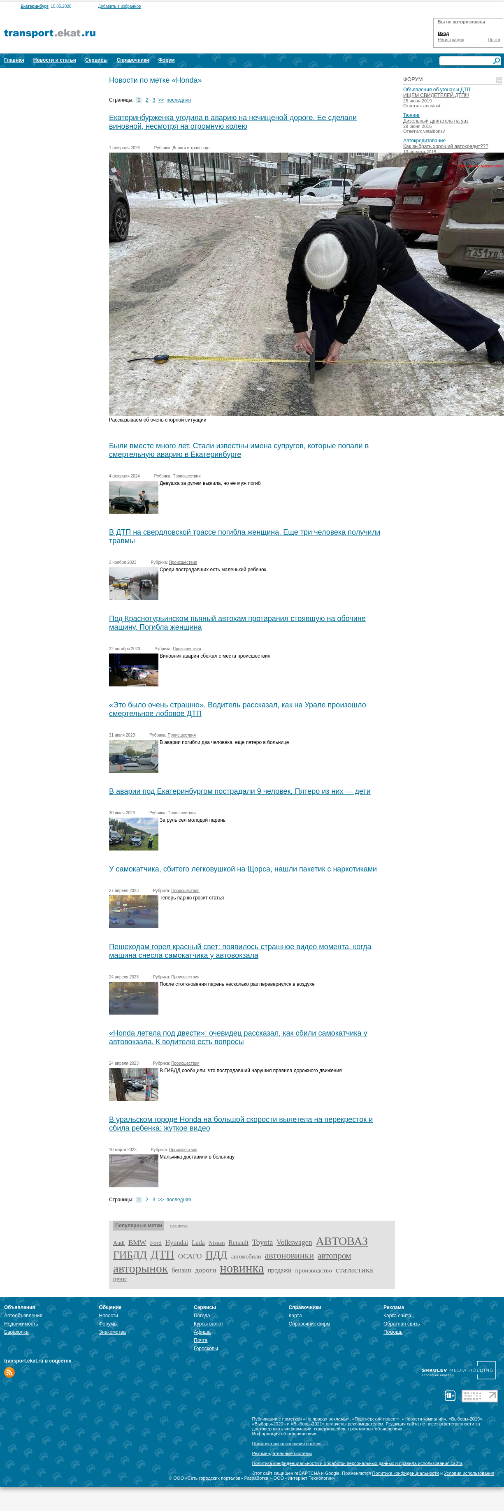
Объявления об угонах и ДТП (436, 90)
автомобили (246, 1256)
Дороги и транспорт (191, 148)
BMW (137, 1242)
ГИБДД (130, 1255)
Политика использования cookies (287, 1443)
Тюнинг (411, 115)
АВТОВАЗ (342, 1241)
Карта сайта (397, 1316)
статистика (354, 1269)
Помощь (392, 1332)
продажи (280, 1270)
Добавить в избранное (119, 6)
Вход (443, 33)
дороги (205, 1270)
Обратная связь (401, 1324)
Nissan (217, 1243)
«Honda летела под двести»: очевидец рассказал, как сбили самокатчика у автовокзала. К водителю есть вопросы (238, 1037)
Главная (14, 60)
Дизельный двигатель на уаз (435, 121)
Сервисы (96, 60)
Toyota (262, 1242)
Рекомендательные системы (282, 1453)
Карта (295, 1316)
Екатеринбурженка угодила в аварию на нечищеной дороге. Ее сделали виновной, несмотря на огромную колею (233, 122)
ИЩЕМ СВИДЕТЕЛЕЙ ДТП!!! (436, 95)
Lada (198, 1242)
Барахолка (16, 1332)
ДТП (162, 1254)
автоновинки (289, 1255)
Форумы (108, 1324)
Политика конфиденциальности (405, 1473)
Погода (202, 1316)
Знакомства (112, 1332)
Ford (156, 1243)
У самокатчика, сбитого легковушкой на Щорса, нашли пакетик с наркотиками (243, 869)
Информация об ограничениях (284, 1433)
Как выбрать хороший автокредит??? (445, 146)
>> (161, 100)
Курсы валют (208, 1324)
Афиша (202, 1332)
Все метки (179, 1226)
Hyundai (176, 1242)
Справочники (132, 60)
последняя (179, 100)
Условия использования (469, 1473)
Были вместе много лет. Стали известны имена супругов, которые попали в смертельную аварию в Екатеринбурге (239, 450)
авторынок (140, 1268)
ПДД (216, 1255)
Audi (119, 1243)
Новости (108, 1316)
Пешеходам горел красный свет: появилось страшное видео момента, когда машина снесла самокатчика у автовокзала (240, 951)
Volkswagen (294, 1242)
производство (313, 1270)
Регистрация (451, 39)
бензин (181, 1270)
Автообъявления (23, 1316)
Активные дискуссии (480, 165)
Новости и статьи (54, 60)
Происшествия (186, 476)
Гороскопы (206, 1348)
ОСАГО (190, 1256)
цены (120, 1279)
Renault (238, 1242)
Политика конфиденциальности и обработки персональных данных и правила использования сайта (357, 1463)
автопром (334, 1255)
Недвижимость (21, 1324)
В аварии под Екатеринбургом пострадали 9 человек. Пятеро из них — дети (240, 791)
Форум (166, 60)
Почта (494, 39)
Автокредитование (424, 141)
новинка (242, 1268)
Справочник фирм (309, 1324)
